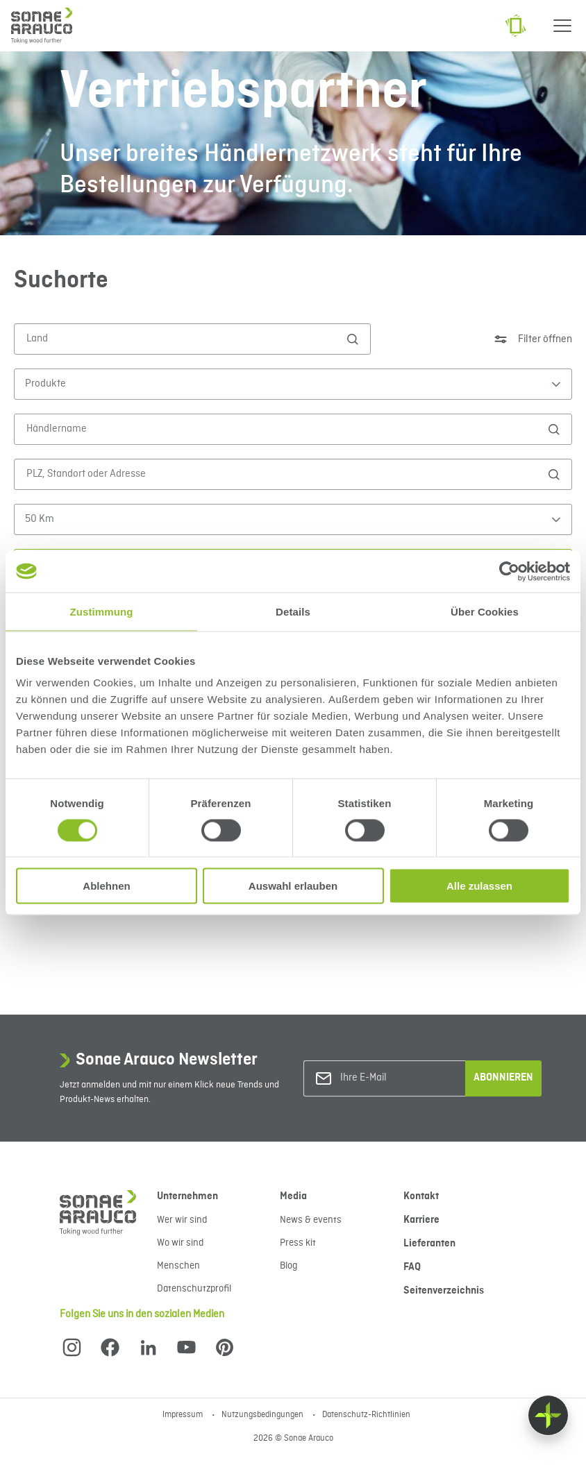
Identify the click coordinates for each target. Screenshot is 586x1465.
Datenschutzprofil (194, 1288)
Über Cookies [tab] (485, 611)
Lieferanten (429, 1243)
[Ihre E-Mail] (396, 1078)
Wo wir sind (180, 1243)
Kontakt (421, 1196)
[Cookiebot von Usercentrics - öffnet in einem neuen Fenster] (509, 571)
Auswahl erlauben (293, 886)
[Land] (185, 339)
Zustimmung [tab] (101, 611)
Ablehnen (106, 886)
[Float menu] (548, 1415)
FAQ (412, 1267)
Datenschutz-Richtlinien (366, 1415)
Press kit (298, 1243)
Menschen (178, 1266)
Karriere (421, 1220)
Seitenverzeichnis (443, 1290)
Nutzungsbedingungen (263, 1415)
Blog (288, 1266)
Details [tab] (293, 611)
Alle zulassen (479, 886)
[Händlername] (286, 429)
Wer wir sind (182, 1220)
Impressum (183, 1415)
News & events (311, 1220)
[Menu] (562, 25)
